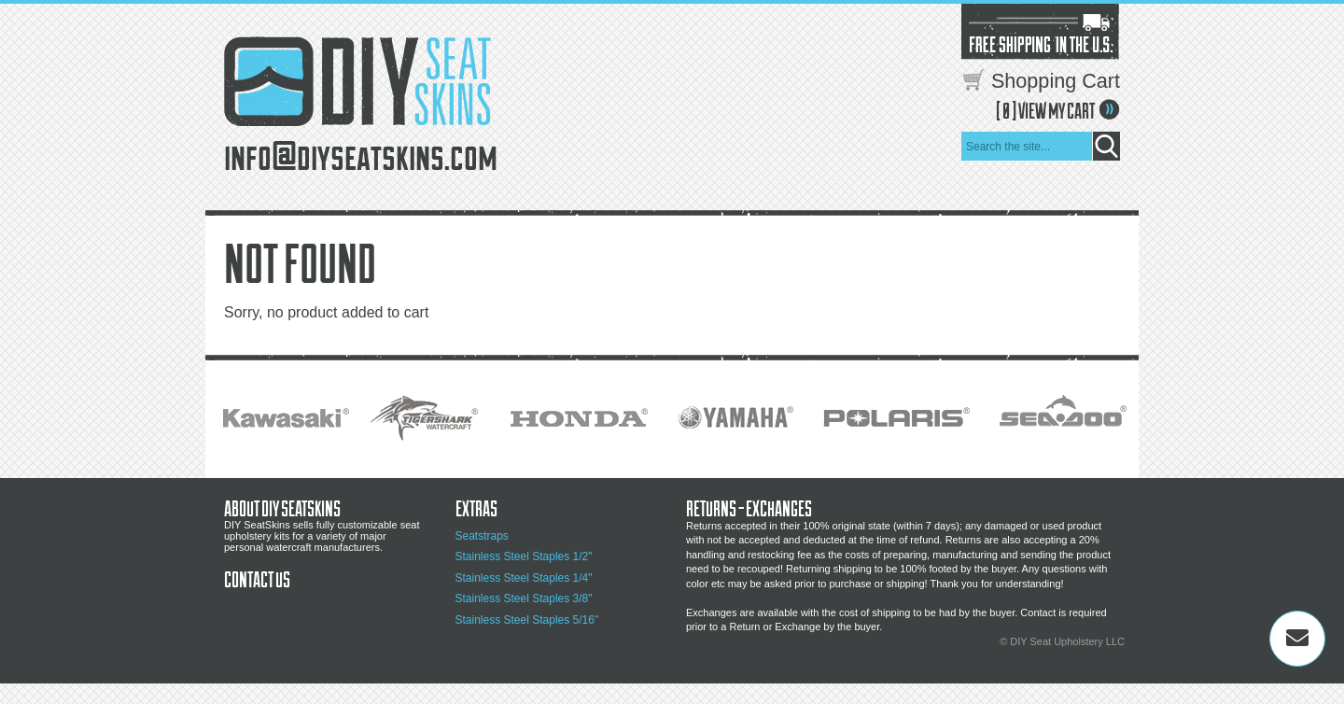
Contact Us (257, 578)
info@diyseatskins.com (360, 154)
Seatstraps (482, 535)
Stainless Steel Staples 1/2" (524, 556)
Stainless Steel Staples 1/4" (524, 577)
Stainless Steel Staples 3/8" (524, 598)
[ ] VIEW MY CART (1045, 109)
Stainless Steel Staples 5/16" (527, 620)
